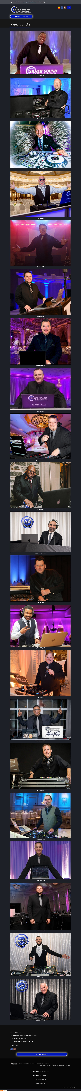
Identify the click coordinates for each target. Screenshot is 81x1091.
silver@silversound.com (29, 2)
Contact (55, 1065)
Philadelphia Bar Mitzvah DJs (40, 1071)
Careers (68, 1065)
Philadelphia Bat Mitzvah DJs (40, 1075)
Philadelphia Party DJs (40, 1079)
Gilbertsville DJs (40, 1083)
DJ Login (61, 1065)
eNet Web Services (71, 1087)
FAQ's (49, 1065)
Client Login (42, 2)
